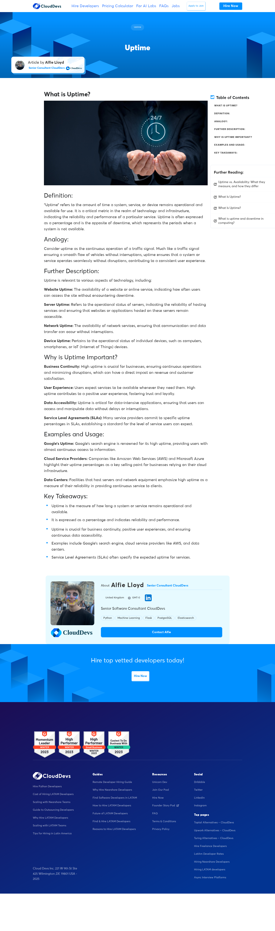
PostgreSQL (164, 618)
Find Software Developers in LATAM (115, 798)
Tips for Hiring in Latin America (52, 833)
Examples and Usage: (229, 144)
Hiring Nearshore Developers (212, 862)
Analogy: (221, 121)
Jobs (176, 6)
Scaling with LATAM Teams (49, 825)
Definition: (222, 113)
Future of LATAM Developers (110, 813)
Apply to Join (196, 6)
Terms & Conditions (164, 821)
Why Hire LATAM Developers (50, 818)
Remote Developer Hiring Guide (112, 782)
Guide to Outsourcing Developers (53, 810)
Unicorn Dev (159, 782)
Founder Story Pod (165, 805)
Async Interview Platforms (210, 877)
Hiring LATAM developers (209, 869)
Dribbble (199, 782)
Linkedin (199, 798)
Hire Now (140, 676)
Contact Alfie (161, 632)
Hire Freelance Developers (210, 846)
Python (107, 618)
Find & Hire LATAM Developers (111, 821)
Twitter (198, 790)
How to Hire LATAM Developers (112, 805)
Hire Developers (85, 6)
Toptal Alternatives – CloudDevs (214, 822)
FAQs (164, 6)
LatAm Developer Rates (209, 854)
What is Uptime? (225, 105)
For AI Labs (146, 6)
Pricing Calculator (117, 6)
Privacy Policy (160, 829)
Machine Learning (129, 618)
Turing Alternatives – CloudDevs (213, 838)
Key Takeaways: (226, 152)
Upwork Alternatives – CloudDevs (214, 830)
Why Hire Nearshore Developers (112, 790)
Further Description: (229, 129)
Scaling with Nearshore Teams (51, 802)
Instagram (200, 805)
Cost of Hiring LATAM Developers (53, 794)
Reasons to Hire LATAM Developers (114, 829)
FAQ (155, 813)
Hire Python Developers (47, 786)
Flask (148, 618)
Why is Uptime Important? (233, 137)
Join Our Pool (160, 790)
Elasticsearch (186, 618)
